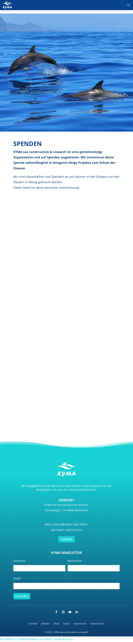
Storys (66, 623)
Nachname (75, 561)
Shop (56, 623)
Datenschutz (97, 623)
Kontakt (33, 623)
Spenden (66, 539)
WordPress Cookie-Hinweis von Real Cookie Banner (36, 639)
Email (17, 578)
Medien (45, 623)
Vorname (20, 561)
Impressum (80, 623)
